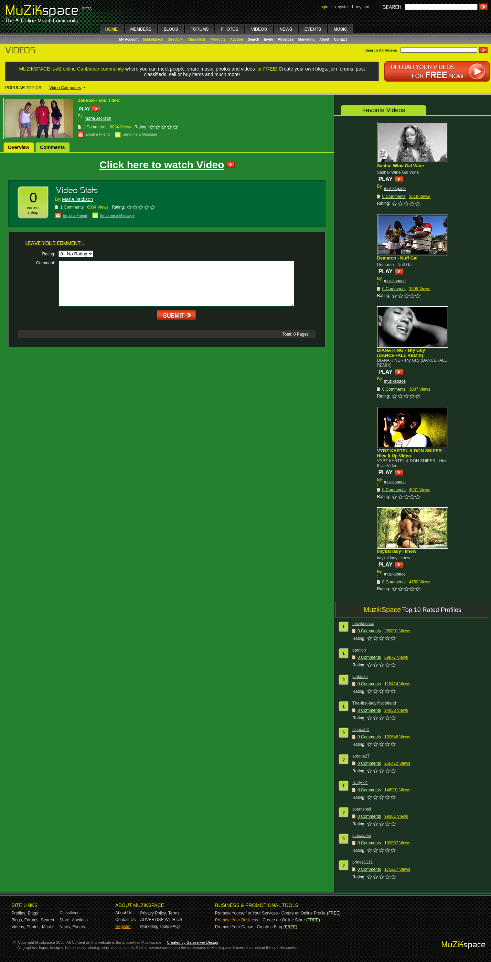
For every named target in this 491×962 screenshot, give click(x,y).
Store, (65, 920)
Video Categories (65, 87)
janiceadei (361, 835)
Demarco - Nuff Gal (397, 258)
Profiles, (19, 913)
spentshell (361, 809)
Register (123, 926)
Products (218, 39)
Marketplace (153, 39)
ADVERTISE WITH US (161, 919)
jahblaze (360, 676)
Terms (174, 913)
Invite (268, 39)
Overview (18, 147)
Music (47, 926)
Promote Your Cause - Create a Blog (248, 926)
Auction (236, 39)
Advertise (285, 39)
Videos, (18, 926)
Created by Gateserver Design (192, 942)
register (342, 6)
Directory (175, 39)
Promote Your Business (236, 920)
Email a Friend (97, 134)
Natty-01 (360, 782)
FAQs (175, 926)
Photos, (33, 926)
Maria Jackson (98, 118)
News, (65, 926)
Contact (340, 39)
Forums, (32, 920)
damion (359, 650)
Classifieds (197, 39)
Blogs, (17, 920)
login (324, 6)
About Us (123, 912)
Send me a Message (139, 134)
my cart (362, 6)
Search (253, 39)
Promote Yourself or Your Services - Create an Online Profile (270, 913)
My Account (129, 39)
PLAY (84, 109)
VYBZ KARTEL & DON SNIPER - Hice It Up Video (411, 453)
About (324, 39)
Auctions (80, 920)
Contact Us (125, 919)
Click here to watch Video (161, 164)
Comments (52, 147)
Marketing (306, 39)
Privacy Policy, (153, 913)
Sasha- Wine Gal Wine (400, 165)
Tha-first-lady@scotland (374, 703)
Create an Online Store (284, 920)
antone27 (361, 756)
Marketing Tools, (155, 926)
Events (78, 926)
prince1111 (362, 862)
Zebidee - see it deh (98, 100)
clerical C (360, 729)
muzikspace (395, 188)
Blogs (33, 913)
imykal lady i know (396, 551)
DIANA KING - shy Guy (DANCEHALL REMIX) (401, 353)
